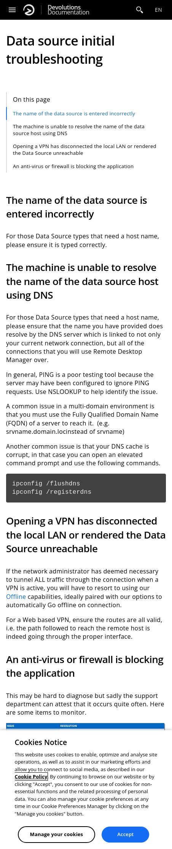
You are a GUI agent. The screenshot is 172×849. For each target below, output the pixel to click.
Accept (125, 834)
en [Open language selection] (158, 9)
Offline (16, 596)
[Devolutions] (29, 10)
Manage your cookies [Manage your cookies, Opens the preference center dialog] (56, 834)
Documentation (68, 10)
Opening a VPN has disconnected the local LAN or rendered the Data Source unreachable (84, 149)
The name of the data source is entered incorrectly (74, 113)
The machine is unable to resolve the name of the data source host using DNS (79, 130)
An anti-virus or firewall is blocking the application (73, 166)
